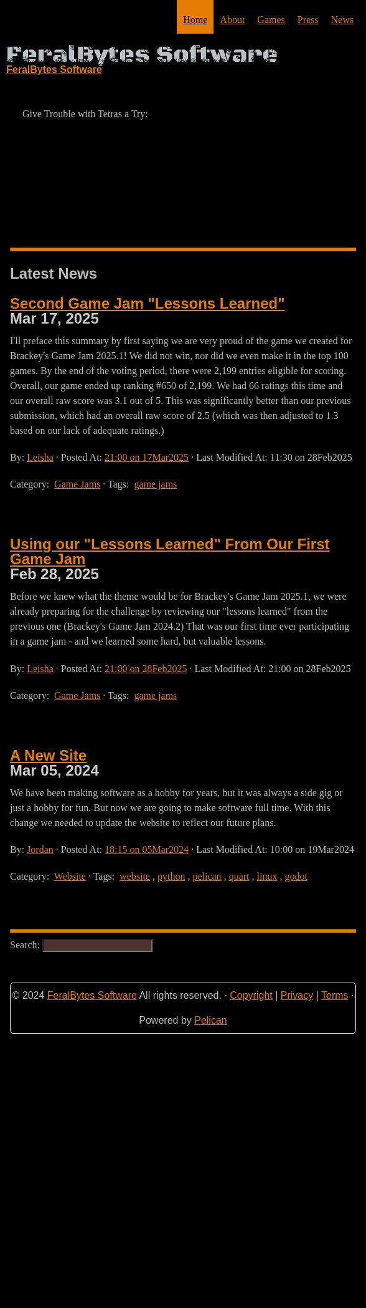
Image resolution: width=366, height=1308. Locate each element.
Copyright (251, 995)
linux (267, 876)
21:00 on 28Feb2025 (146, 668)
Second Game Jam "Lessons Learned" (147, 303)
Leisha (40, 457)
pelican (206, 876)
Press (308, 19)
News (342, 19)
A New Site (48, 755)
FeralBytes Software (92, 995)
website (135, 876)
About (232, 19)
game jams (155, 484)
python (171, 876)
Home (195, 19)
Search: (81, 945)
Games (270, 19)
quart (239, 876)
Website (70, 876)
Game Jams (77, 484)
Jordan (40, 849)
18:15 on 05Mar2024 (147, 849)
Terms (335, 995)
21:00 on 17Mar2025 (147, 457)
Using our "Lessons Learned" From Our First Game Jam (170, 551)
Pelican (210, 1020)
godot (295, 876)
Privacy (297, 995)
